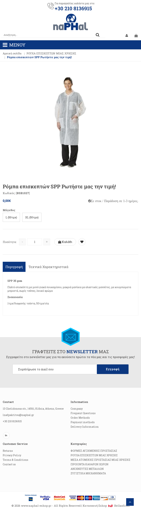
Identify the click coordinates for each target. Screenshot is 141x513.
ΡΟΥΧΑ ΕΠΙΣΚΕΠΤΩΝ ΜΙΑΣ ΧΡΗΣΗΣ (51, 53)
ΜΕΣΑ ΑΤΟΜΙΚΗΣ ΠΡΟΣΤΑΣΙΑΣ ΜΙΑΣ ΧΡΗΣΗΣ (100, 459)
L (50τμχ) (11, 217)
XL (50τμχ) (32, 217)
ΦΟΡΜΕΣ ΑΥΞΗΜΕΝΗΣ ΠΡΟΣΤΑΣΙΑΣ (94, 450)
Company (77, 408)
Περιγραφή (14, 267)
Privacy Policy (12, 455)
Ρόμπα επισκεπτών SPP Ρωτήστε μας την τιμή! (39, 57)
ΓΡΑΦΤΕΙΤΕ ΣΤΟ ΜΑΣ (70, 351)
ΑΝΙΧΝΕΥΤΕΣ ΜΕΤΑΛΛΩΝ (87, 469)
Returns (8, 450)
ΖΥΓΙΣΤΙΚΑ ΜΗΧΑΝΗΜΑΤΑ (88, 473)
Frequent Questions (83, 413)
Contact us (9, 464)
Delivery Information (85, 426)
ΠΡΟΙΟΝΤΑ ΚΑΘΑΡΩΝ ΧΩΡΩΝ (89, 464)
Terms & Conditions (15, 459)
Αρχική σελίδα (12, 53)
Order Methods (80, 417)
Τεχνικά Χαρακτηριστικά (48, 267)
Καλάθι (65, 242)
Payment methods (83, 422)
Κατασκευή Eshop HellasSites (106, 505)
